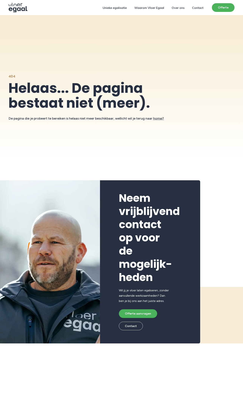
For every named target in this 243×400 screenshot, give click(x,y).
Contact (197, 8)
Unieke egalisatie (115, 8)
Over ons (178, 8)
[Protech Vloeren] (18, 7)
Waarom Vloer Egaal (149, 8)
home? (158, 118)
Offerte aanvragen (138, 313)
